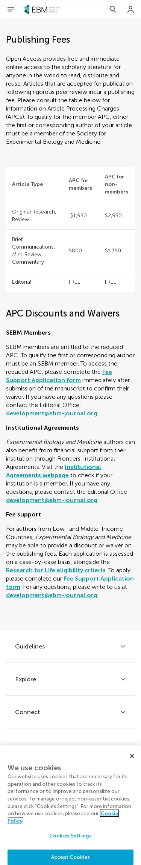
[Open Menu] (10, 9)
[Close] (132, 760)
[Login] (130, 9)
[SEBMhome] (42, 9)
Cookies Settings (70, 840)
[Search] (112, 9)
